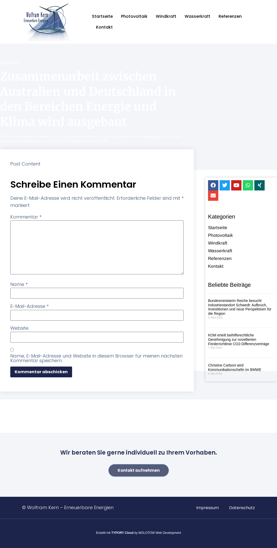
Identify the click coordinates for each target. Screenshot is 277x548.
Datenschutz (242, 508)
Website (19, 328)
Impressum (207, 508)
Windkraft (166, 16)
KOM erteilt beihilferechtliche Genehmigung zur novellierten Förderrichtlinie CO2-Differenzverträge (238, 341)
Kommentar (25, 217)
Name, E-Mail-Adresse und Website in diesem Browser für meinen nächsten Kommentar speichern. (96, 358)
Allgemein (9, 62)
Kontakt (104, 27)
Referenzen (230, 16)
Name (19, 284)
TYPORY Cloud (122, 533)
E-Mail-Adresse (29, 306)
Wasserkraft (197, 16)
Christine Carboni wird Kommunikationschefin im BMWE (234, 369)
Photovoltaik (134, 16)
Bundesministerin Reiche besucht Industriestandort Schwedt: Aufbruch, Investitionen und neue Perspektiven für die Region (239, 308)
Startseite (102, 16)
